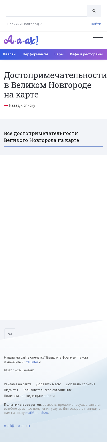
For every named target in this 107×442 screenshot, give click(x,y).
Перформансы (35, 54)
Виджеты (11, 390)
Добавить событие (80, 384)
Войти (96, 23)
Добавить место (48, 384)
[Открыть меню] (98, 40)
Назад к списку (19, 105)
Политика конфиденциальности (29, 396)
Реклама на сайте (17, 384)
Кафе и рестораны (86, 54)
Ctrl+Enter (31, 362)
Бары (59, 54)
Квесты (9, 54)
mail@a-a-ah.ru (36, 412)
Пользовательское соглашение (47, 390)
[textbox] (46, 7)
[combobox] (46, 11)
